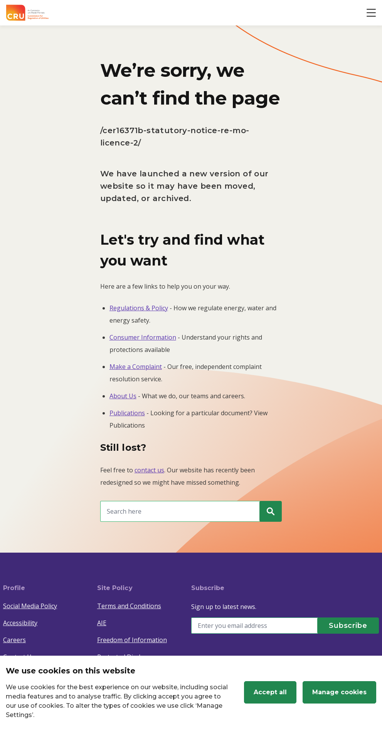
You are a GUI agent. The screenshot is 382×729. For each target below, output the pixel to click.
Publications (127, 413)
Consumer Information (142, 337)
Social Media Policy (30, 606)
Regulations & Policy (138, 308)
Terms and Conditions (129, 606)
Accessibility (20, 623)
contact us (149, 470)
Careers (14, 640)
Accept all (270, 692)
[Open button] (371, 13)
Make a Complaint (135, 366)
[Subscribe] (348, 625)
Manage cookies (339, 692)
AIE (101, 623)
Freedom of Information (132, 640)
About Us (122, 396)
